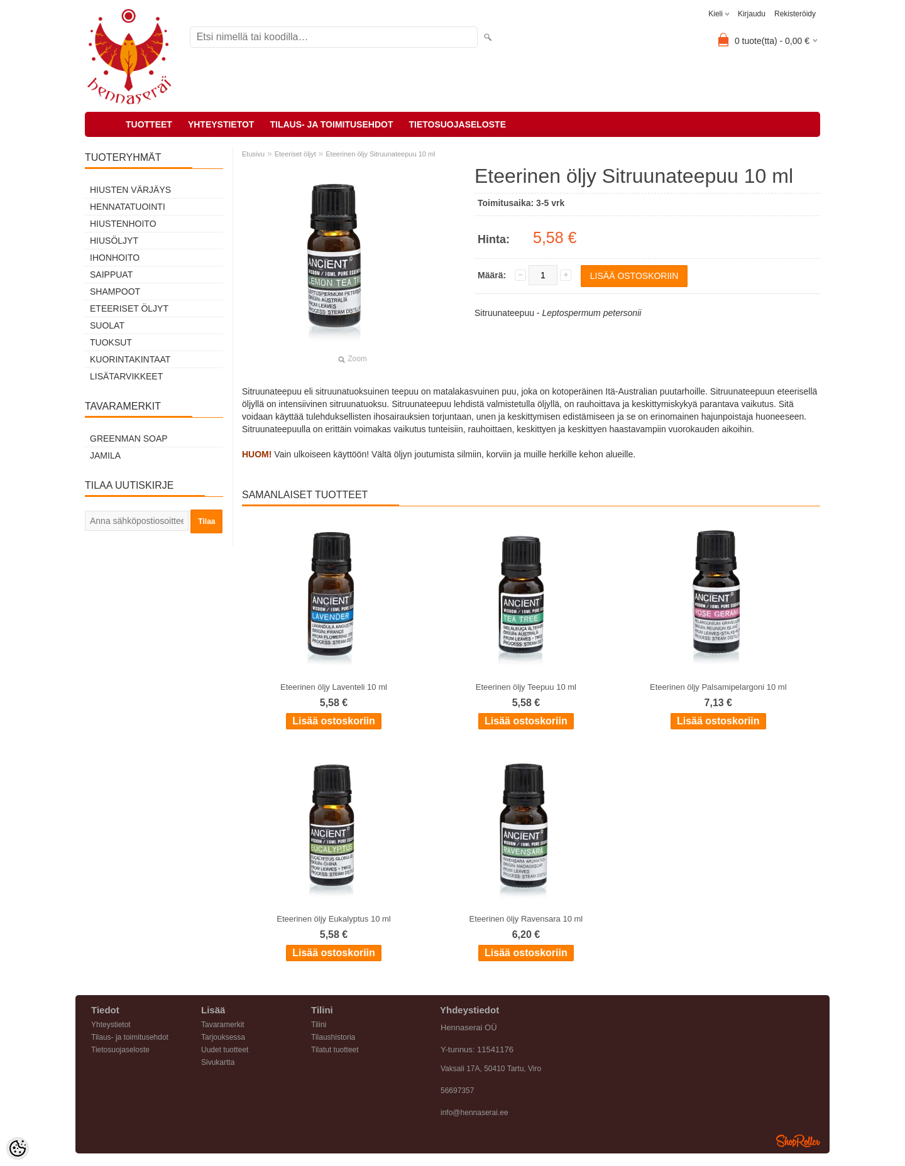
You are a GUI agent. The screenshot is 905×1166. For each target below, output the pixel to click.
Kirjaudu (751, 13)
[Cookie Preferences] (17, 1148)
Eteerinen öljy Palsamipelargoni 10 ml (718, 687)
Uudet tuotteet (224, 1049)
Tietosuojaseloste (457, 124)
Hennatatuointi (127, 207)
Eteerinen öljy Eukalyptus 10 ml (333, 919)
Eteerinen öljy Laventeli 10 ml (333, 687)
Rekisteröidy (795, 13)
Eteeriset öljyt (129, 308)
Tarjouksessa (223, 1037)
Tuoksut (111, 342)
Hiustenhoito (123, 224)
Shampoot (115, 291)
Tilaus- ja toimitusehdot (331, 124)
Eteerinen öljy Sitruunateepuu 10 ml (380, 154)
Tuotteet (149, 124)
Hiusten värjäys (130, 190)
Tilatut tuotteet (335, 1049)
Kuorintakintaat (130, 359)
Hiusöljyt (114, 241)
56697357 (457, 1090)
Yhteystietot (221, 124)
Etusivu (253, 154)
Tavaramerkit (222, 1024)
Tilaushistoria (333, 1037)
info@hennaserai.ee (474, 1112)
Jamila (105, 455)
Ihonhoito (115, 258)
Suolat (107, 325)
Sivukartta (217, 1062)
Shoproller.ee (798, 1141)
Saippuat (111, 275)
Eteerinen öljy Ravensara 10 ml (526, 919)
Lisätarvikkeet (126, 376)
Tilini (318, 1024)
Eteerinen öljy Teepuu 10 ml (526, 687)
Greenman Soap (129, 438)
